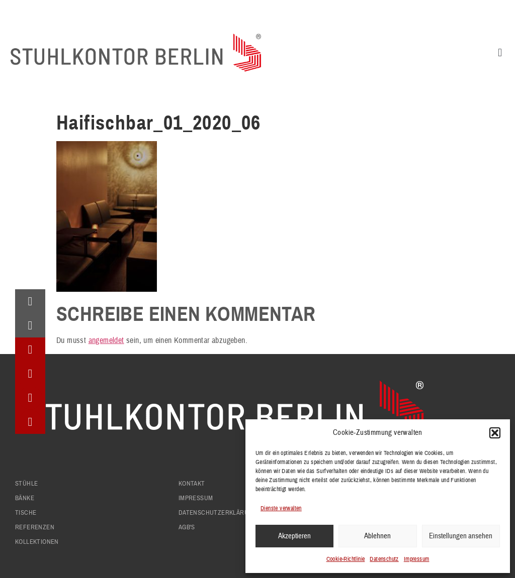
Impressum (417, 559)
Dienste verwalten (281, 508)
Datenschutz (384, 559)
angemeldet (106, 340)
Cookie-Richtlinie (345, 559)
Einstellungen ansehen (460, 536)
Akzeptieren (294, 536)
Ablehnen (377, 536)
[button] (495, 433)
